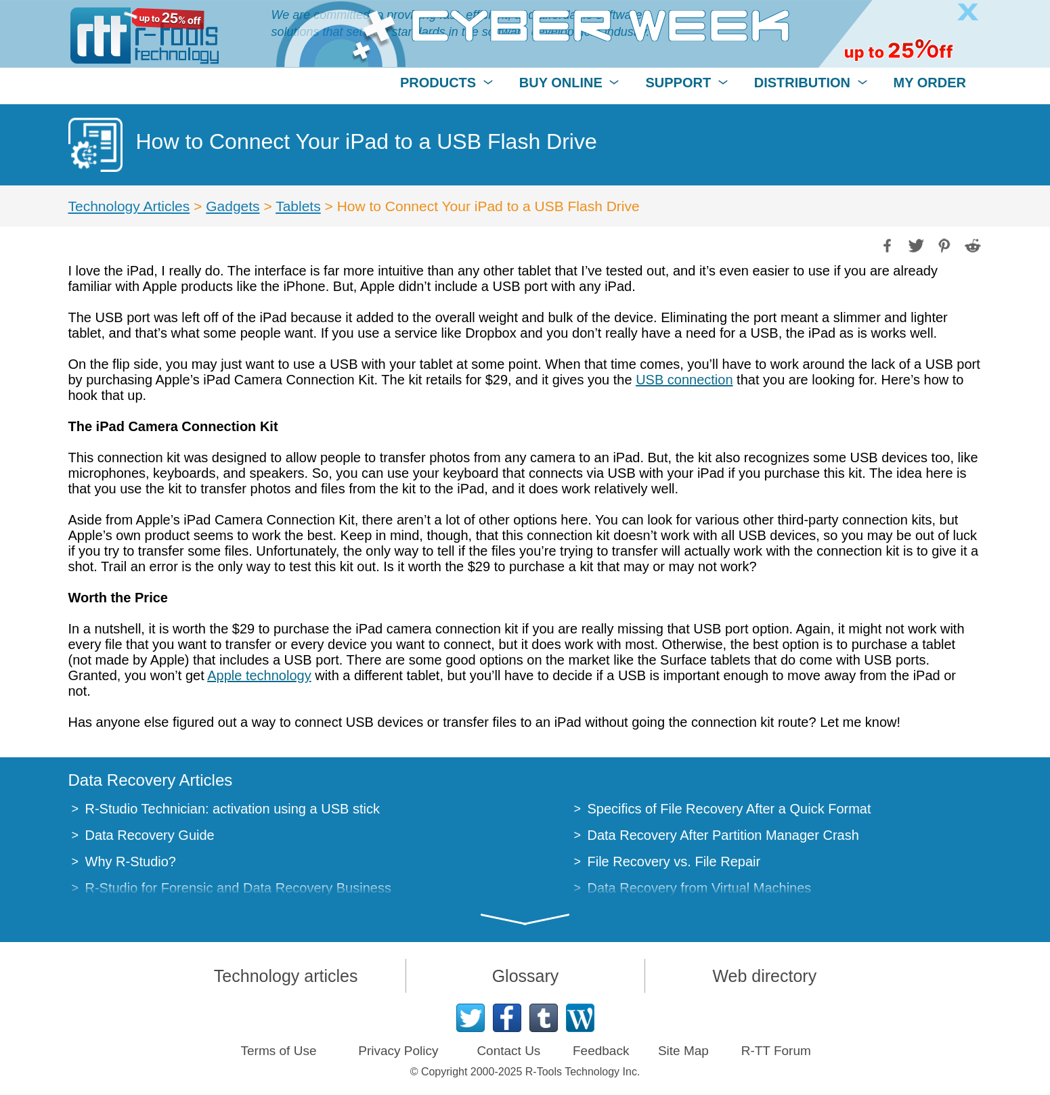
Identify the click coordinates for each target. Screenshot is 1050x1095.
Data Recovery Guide (150, 835)
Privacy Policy (398, 1051)
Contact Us (508, 1051)
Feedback (601, 1051)
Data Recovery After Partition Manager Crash (723, 835)
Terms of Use (279, 1051)
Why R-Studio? (131, 861)
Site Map (683, 1051)
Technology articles (286, 975)
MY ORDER (930, 82)
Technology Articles (129, 206)
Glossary (525, 975)
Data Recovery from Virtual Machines (700, 887)
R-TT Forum (776, 1051)
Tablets (298, 206)
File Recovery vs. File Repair (674, 861)
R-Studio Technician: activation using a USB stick (232, 808)
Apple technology (259, 675)
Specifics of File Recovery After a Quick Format (729, 808)
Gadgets (232, 206)
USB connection (684, 379)
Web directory (764, 975)
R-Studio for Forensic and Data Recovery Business (238, 887)
